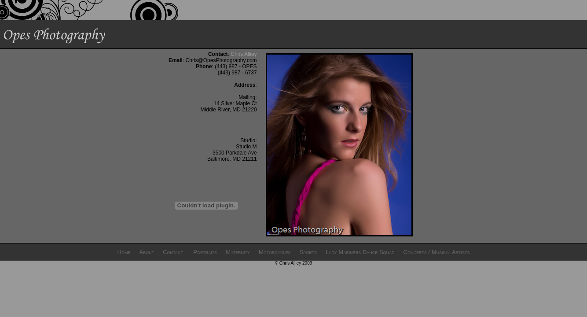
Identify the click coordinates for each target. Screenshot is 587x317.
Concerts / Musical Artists (437, 252)
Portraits (205, 252)
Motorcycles (275, 252)
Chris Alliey (244, 54)
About (146, 252)
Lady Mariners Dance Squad (360, 252)
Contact (173, 252)
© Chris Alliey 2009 (293, 263)
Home (124, 252)
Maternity (238, 252)
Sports (308, 252)
